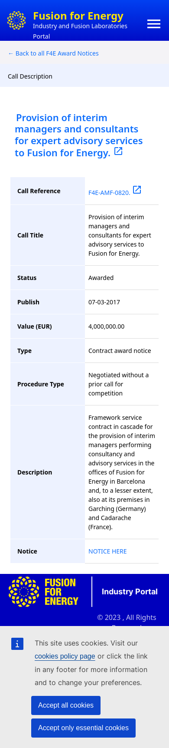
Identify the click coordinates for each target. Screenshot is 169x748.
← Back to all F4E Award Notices (53, 53)
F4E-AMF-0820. (115, 192)
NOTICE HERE (107, 551)
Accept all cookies (66, 705)
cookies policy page (65, 656)
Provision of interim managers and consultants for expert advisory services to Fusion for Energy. (79, 135)
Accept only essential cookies (83, 728)
